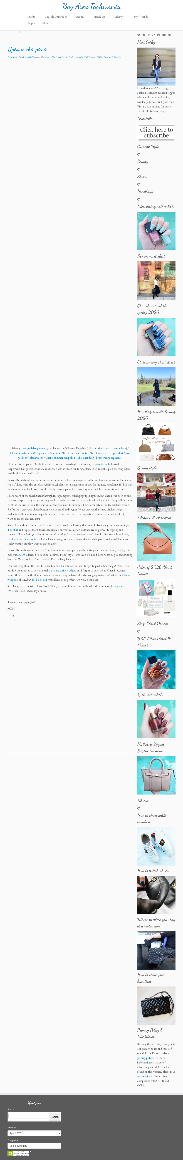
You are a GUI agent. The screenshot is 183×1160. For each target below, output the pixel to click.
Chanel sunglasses (20, 453)
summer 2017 (95, 57)
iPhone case (54, 453)
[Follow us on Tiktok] (154, 35)
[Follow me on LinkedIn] (170, 35)
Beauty (81, 16)
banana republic (48, 57)
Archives (12, 1127)
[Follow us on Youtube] (165, 35)
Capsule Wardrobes (57, 16)
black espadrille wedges (62, 570)
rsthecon (73, 57)
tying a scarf (120, 586)
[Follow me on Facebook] (145, 35)
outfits (65, 57)
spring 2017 (83, 57)
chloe (59, 57)
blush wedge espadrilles (109, 458)
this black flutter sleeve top (23, 539)
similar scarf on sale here (112, 448)
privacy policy (145, 1058)
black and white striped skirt (107, 453)
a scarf (21, 555)
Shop (31, 23)
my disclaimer (144, 1076)
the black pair (39, 580)
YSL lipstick (39, 453)
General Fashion (29, 57)
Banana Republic (101, 464)
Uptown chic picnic (27, 49)
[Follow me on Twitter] (139, 35)
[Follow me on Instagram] (150, 35)
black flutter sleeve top (76, 453)
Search (11, 1109)
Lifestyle (121, 16)
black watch (36, 458)
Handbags (101, 16)
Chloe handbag (85, 458)
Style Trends (142, 16)
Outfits (32, 16)
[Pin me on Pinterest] (159, 35)
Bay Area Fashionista (91, 6)
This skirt (13, 530)
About (47, 23)
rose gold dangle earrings (35, 448)
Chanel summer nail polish (60, 458)
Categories (13, 1140)
